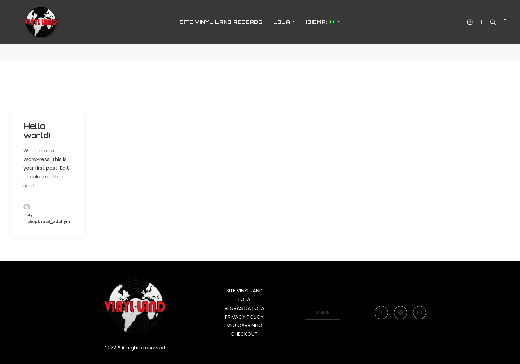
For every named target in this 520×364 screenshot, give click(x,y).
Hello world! (36, 130)
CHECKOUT (244, 333)
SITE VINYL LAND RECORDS (221, 31)
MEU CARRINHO (244, 325)
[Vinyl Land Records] (42, 31)
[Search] (493, 31)
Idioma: (323, 31)
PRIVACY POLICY (244, 316)
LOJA (284, 31)
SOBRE (322, 312)
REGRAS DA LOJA (244, 308)
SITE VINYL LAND (244, 290)
